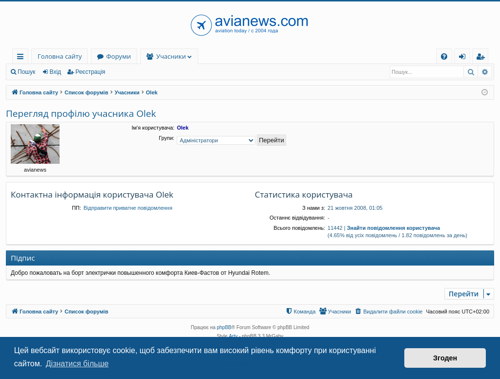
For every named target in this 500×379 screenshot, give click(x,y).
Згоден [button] (445, 358)
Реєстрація (90, 71)
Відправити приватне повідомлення (127, 208)
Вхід (56, 71)
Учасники (171, 56)
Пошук (26, 71)
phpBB (224, 327)
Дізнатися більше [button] (77, 363)
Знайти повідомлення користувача (393, 228)
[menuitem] (444, 56)
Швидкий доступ (22, 58)
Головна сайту (60, 56)
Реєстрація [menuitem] (482, 58)
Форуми (118, 56)
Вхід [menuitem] (465, 58)
